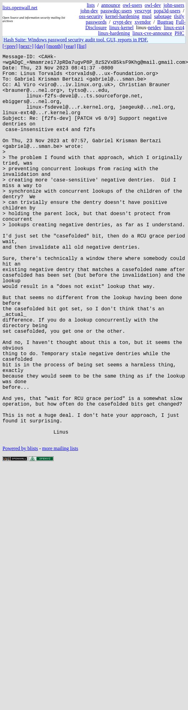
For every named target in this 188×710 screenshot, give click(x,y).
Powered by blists (20, 534)
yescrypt (142, 10)
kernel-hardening (122, 16)
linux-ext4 (174, 27)
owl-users (132, 5)
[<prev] (9, 46)
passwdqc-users (116, 10)
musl (147, 16)
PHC (179, 33)
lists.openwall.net (19, 7)
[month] (54, 46)
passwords (96, 22)
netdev (154, 27)
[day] (40, 46)
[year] (70, 46)
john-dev (89, 10)
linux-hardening (114, 33)
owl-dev (153, 5)
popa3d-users (167, 10)
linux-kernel (121, 27)
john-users (173, 5)
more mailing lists (60, 534)
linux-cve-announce (152, 33)
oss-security (91, 16)
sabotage (162, 16)
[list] (81, 46)
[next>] (26, 46)
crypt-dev (122, 22)
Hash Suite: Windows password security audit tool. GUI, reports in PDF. (75, 39)
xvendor (142, 22)
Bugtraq (165, 22)
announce (110, 5)
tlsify (179, 16)
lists (91, 5)
